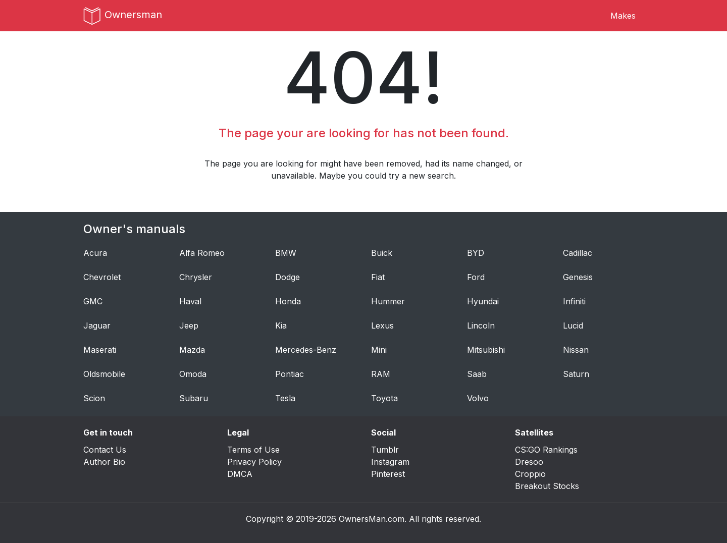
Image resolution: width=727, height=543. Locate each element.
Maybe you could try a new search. (387, 176)
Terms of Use (253, 450)
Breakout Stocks (547, 486)
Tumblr (385, 450)
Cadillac (577, 253)
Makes (623, 16)
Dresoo (529, 462)
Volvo (478, 398)
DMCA (239, 474)
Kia (281, 325)
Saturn (576, 374)
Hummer (388, 301)
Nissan (576, 350)
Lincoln (481, 325)
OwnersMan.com (371, 519)
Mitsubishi (486, 350)
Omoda (192, 374)
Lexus (382, 325)
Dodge (287, 277)
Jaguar (97, 325)
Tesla (285, 398)
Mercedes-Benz (305, 350)
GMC (92, 301)
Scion (94, 398)
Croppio (530, 474)
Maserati (99, 350)
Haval (190, 301)
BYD (475, 253)
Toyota (384, 398)
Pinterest (388, 474)
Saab (477, 374)
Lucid (573, 325)
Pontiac (289, 374)
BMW (285, 253)
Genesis (578, 277)
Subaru (193, 398)
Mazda (192, 350)
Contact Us (104, 450)
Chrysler (195, 277)
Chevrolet (102, 277)
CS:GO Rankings (546, 450)
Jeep (188, 325)
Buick (381, 253)
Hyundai (483, 301)
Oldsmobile (104, 374)
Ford (476, 277)
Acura (95, 253)
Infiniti (574, 301)
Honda (288, 301)
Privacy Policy (254, 462)
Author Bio (104, 462)
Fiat (378, 277)
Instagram (390, 462)
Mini (379, 350)
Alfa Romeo (202, 253)
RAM (380, 374)
